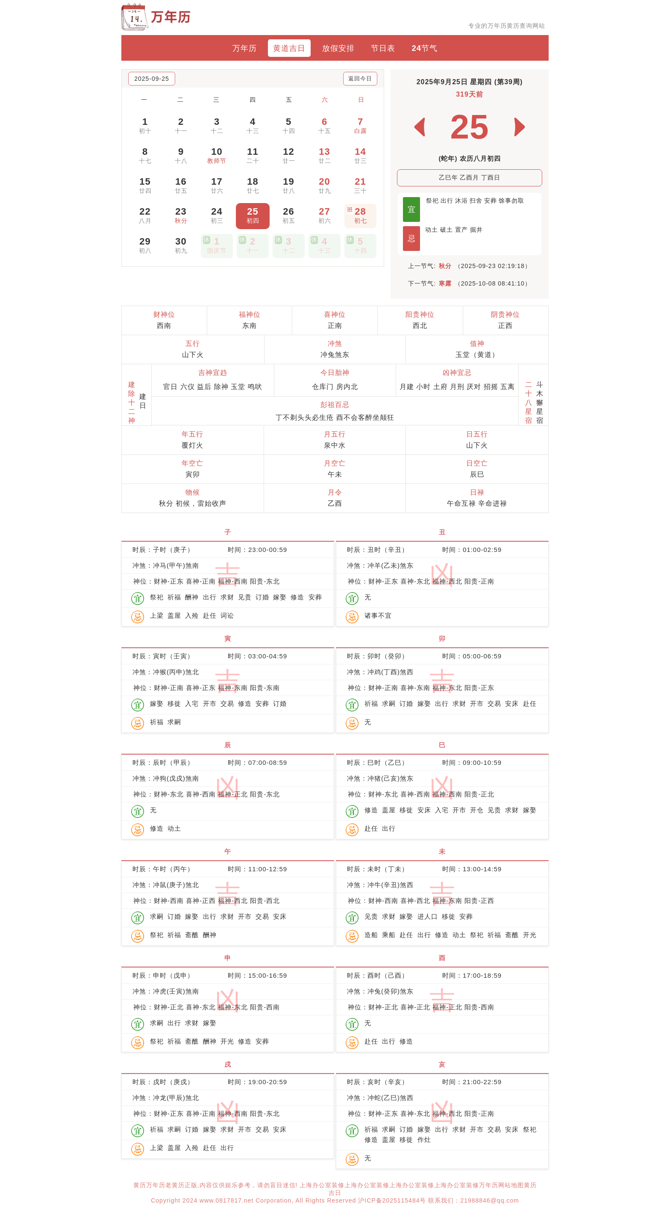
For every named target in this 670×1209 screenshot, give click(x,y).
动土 (431, 229)
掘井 (476, 229)
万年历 (244, 48)
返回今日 (360, 78)
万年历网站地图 (501, 1185)
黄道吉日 (289, 48)
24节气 (425, 48)
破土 (446, 229)
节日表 (383, 48)
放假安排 (338, 48)
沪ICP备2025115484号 (392, 1200)
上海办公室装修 (322, 1185)
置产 (461, 229)
